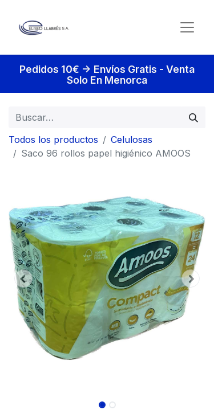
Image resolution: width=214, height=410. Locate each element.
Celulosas (131, 139)
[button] (23, 278)
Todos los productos (53, 139)
